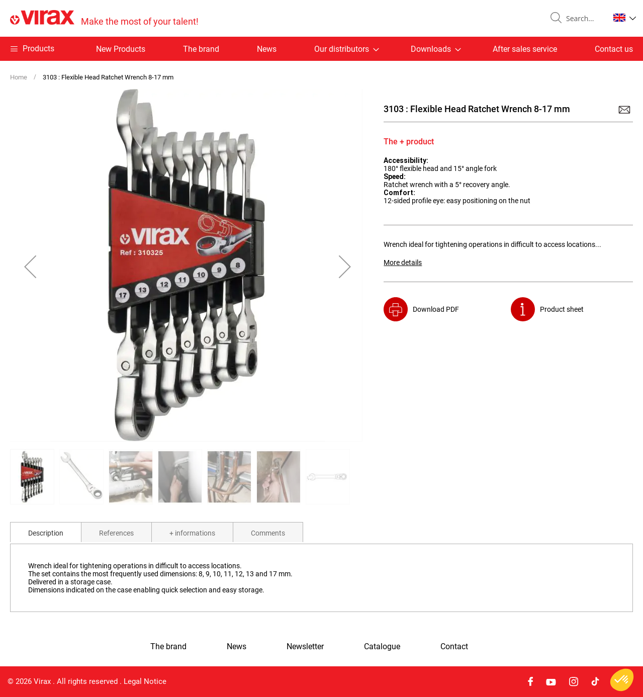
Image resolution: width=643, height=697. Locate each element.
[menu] (321, 49)
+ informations (192, 533)
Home (18, 77)
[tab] (45, 532)
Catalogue (382, 646)
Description (45, 533)
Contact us (614, 49)
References (116, 533)
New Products (120, 49)
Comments (268, 533)
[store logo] (104, 18)
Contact (454, 646)
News (267, 49)
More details (403, 262)
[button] (624, 18)
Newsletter (305, 646)
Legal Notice (145, 681)
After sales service (525, 49)
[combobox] (584, 19)
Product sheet (562, 309)
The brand (201, 49)
